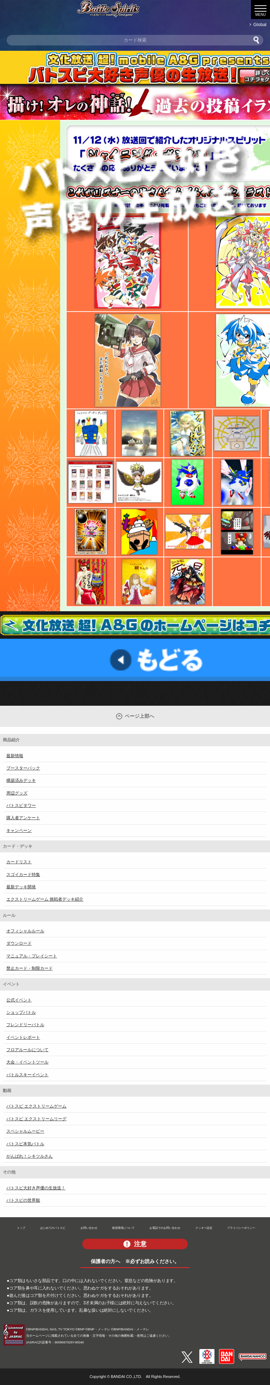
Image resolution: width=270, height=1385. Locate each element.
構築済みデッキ (21, 780)
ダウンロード (19, 943)
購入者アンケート (23, 817)
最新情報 (14, 755)
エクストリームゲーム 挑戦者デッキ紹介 (44, 899)
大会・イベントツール (27, 1062)
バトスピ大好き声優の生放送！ (35, 1187)
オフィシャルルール (25, 931)
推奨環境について (123, 1228)
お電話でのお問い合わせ (164, 1228)
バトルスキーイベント (27, 1074)
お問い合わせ (89, 1228)
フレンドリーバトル (25, 1024)
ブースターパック (23, 768)
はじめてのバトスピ (52, 1228)
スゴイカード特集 (23, 874)
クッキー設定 (203, 1228)
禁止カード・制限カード (29, 968)
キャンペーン (19, 830)
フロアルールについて (27, 1049)
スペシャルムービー (25, 1131)
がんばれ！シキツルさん (29, 1156)
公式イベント (19, 1000)
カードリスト (19, 861)
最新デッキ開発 (21, 886)
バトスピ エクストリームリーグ (36, 1118)
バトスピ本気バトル (25, 1143)
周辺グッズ (16, 793)
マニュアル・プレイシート (31, 956)
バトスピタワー (21, 805)
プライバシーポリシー (241, 1228)
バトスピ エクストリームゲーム (36, 1106)
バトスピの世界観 (23, 1200)
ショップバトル (21, 1012)
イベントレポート (23, 1037)
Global (259, 24)
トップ (21, 1228)
